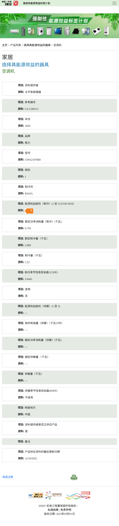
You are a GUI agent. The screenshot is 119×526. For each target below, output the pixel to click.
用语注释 (7, 477)
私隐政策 (53, 509)
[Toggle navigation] (114, 3)
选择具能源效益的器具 (37, 45)
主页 (4, 45)
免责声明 (66, 509)
